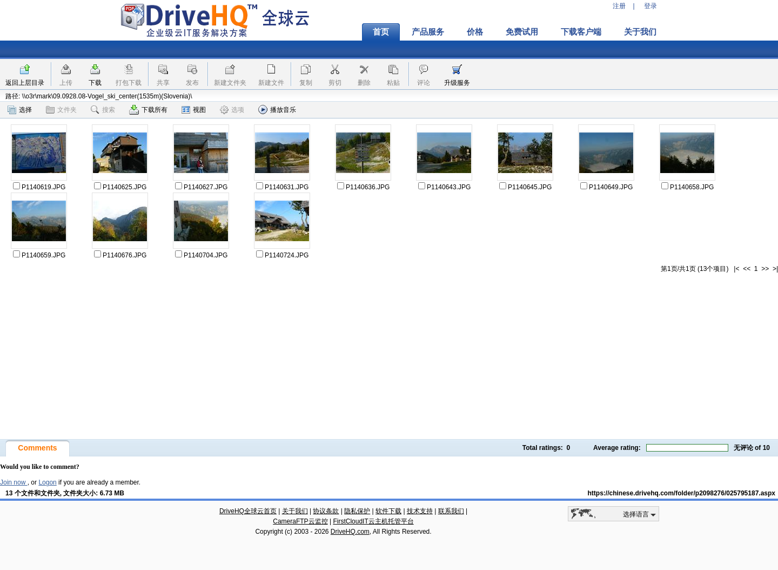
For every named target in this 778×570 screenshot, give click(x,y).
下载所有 (148, 110)
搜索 (103, 109)
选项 (232, 109)
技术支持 (420, 511)
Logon (47, 482)
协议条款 (326, 511)
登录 (650, 6)
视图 (194, 110)
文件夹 (61, 110)
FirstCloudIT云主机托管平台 (373, 521)
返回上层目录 (24, 83)
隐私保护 (357, 511)
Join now (14, 482)
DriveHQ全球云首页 (248, 511)
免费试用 (522, 32)
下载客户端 (581, 32)
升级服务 (457, 83)
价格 (475, 32)
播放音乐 (277, 109)
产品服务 (428, 32)
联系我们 (451, 511)
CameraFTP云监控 (300, 521)
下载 (95, 83)
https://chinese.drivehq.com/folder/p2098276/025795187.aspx (682, 493)
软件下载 (388, 511)
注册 (619, 6)
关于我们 (640, 32)
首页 (381, 32)
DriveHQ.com (350, 531)
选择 (20, 109)
